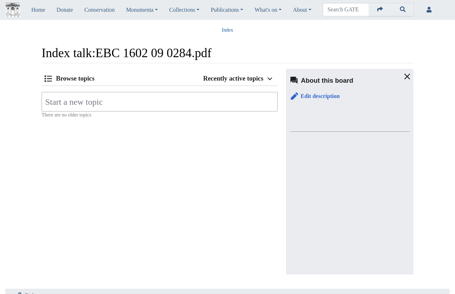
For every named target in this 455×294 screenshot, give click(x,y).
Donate (65, 10)
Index (227, 30)
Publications (225, 10)
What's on (266, 10)
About (300, 10)
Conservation (99, 10)
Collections (182, 10)
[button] (315, 96)
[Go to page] (380, 9)
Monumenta (140, 10)
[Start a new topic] (160, 101)
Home (38, 10)
